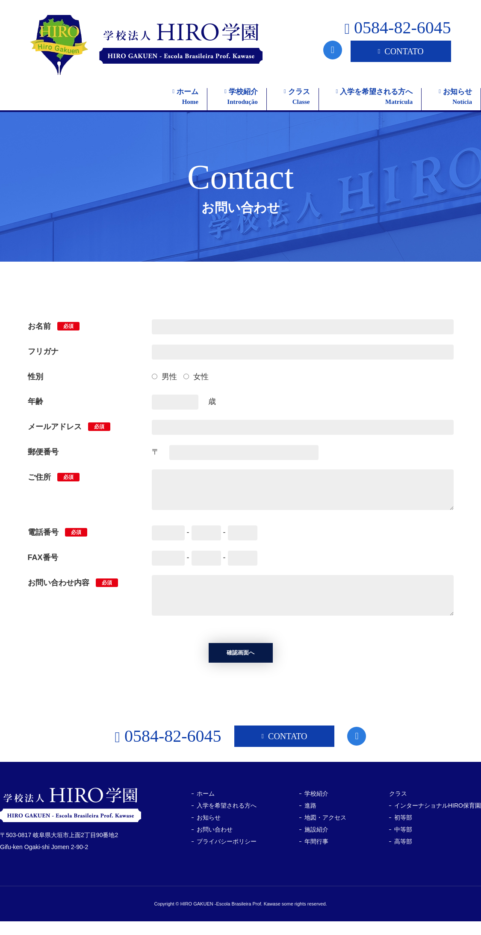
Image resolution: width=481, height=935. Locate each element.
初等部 (403, 831)
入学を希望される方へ (227, 819)
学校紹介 (316, 807)
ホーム (206, 807)
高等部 (403, 855)
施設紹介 (316, 843)
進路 (310, 819)
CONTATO (401, 51)
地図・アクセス (325, 831)
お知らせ (209, 831)
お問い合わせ (215, 843)
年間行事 (316, 855)
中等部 (403, 843)
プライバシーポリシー (227, 855)
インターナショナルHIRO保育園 (437, 819)
